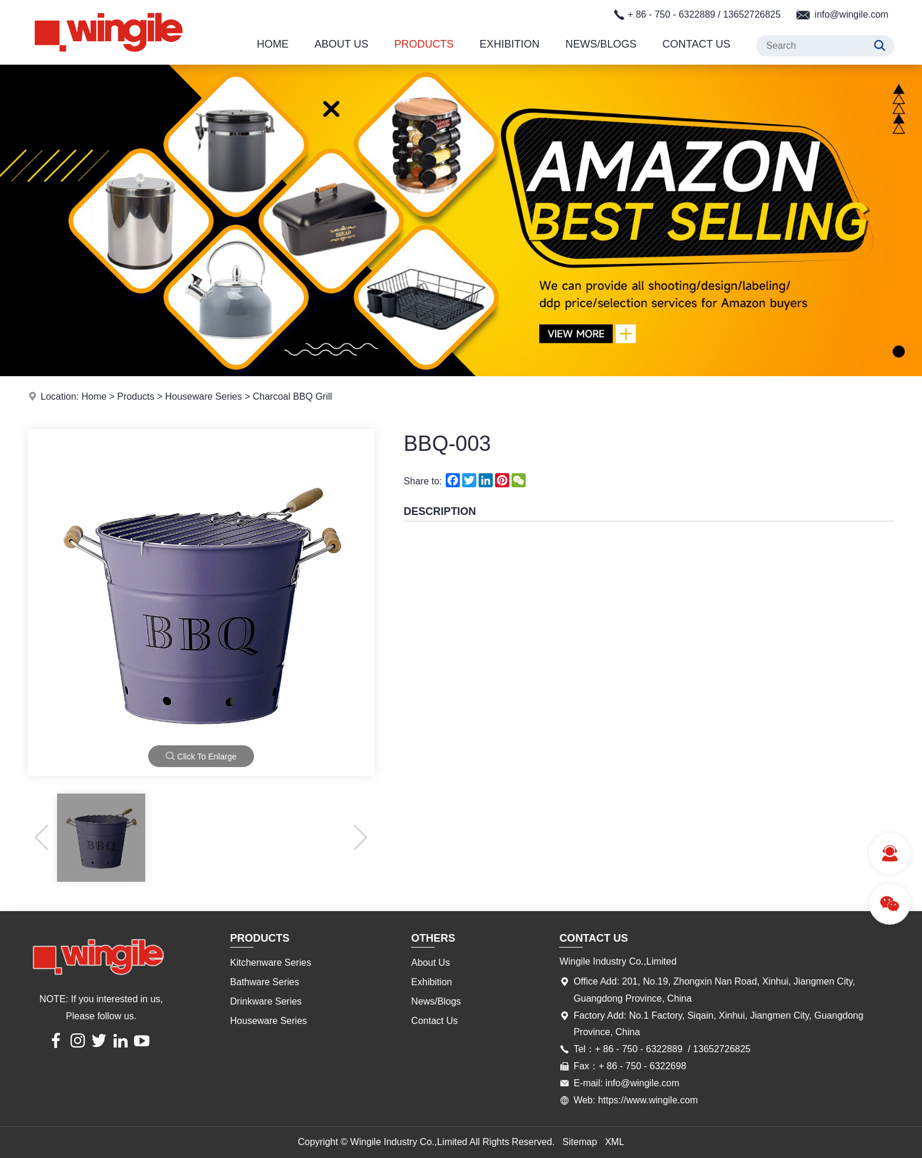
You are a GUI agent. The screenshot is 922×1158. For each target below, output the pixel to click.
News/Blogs (601, 44)
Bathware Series (264, 982)
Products (424, 44)
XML (614, 1142)
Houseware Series (203, 396)
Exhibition (510, 44)
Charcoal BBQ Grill (292, 396)
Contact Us (696, 44)
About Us (342, 44)
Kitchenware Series (270, 963)
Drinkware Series (266, 1001)
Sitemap (580, 1142)
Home (273, 44)
